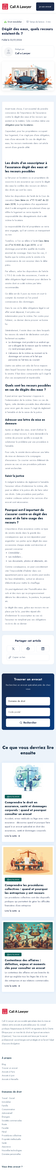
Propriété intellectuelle (11, 1139)
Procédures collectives (11, 1135)
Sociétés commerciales (12, 1120)
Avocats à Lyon (8, 1075)
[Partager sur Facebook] (28, 648)
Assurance (6, 1146)
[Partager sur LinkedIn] (42, 648)
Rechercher (28, 722)
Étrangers (6, 1116)
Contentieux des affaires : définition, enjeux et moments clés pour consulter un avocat (25, 964)
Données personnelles (11, 1154)
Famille (5, 1105)
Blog (4, 1064)
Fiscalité (5, 1128)
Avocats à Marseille (10, 1079)
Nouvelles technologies (12, 1150)
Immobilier (6, 1101)
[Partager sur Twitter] (13, 648)
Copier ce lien (17, 657)
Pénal (4, 1131)
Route (4, 1124)
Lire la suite (12, 835)
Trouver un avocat (9, 1068)
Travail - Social (8, 1098)
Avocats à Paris (8, 1071)
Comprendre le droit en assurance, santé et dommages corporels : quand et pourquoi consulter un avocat (26, 808)
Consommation (8, 1109)
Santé (4, 1142)
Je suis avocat (45, 6)
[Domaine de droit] (28, 701)
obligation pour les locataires (19, 125)
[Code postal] (28, 712)
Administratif (7, 1113)
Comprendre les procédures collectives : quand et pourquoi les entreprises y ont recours (26, 889)
